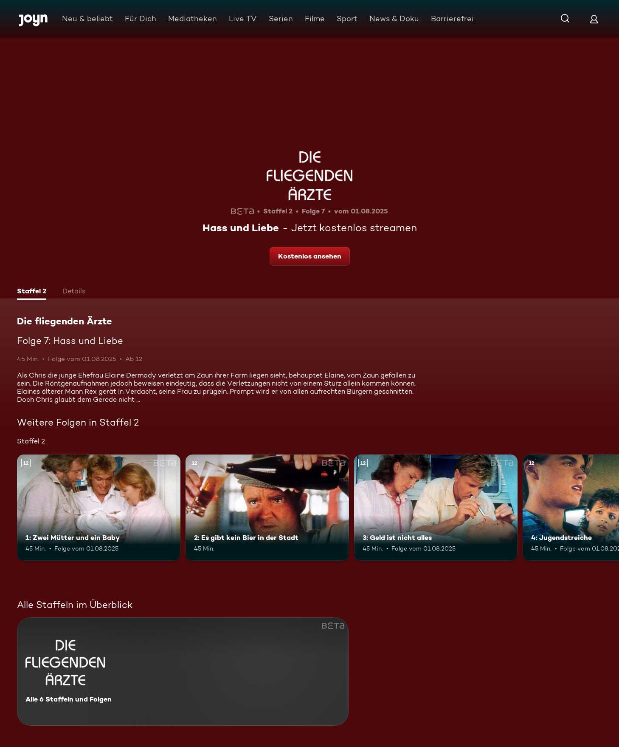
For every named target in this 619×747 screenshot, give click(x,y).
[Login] (594, 18)
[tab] (31, 292)
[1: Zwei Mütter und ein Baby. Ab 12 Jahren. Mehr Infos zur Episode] (98, 507)
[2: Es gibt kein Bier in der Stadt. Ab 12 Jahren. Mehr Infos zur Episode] (267, 507)
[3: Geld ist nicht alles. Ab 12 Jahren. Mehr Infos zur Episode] (436, 507)
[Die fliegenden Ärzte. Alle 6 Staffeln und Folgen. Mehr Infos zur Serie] (183, 671)
